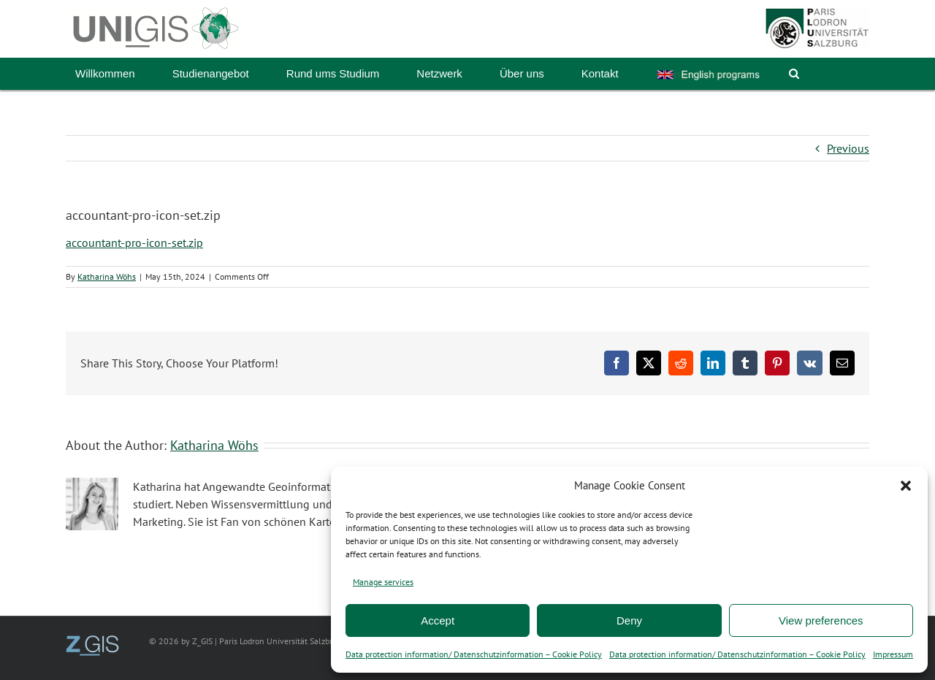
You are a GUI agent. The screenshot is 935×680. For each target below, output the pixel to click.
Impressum (893, 654)
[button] (905, 485)
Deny (629, 620)
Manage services (383, 581)
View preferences (821, 620)
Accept (437, 620)
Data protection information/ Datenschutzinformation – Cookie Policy (474, 654)
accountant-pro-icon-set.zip (134, 242)
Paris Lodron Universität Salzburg (280, 640)
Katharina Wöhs (106, 276)
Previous (848, 148)
